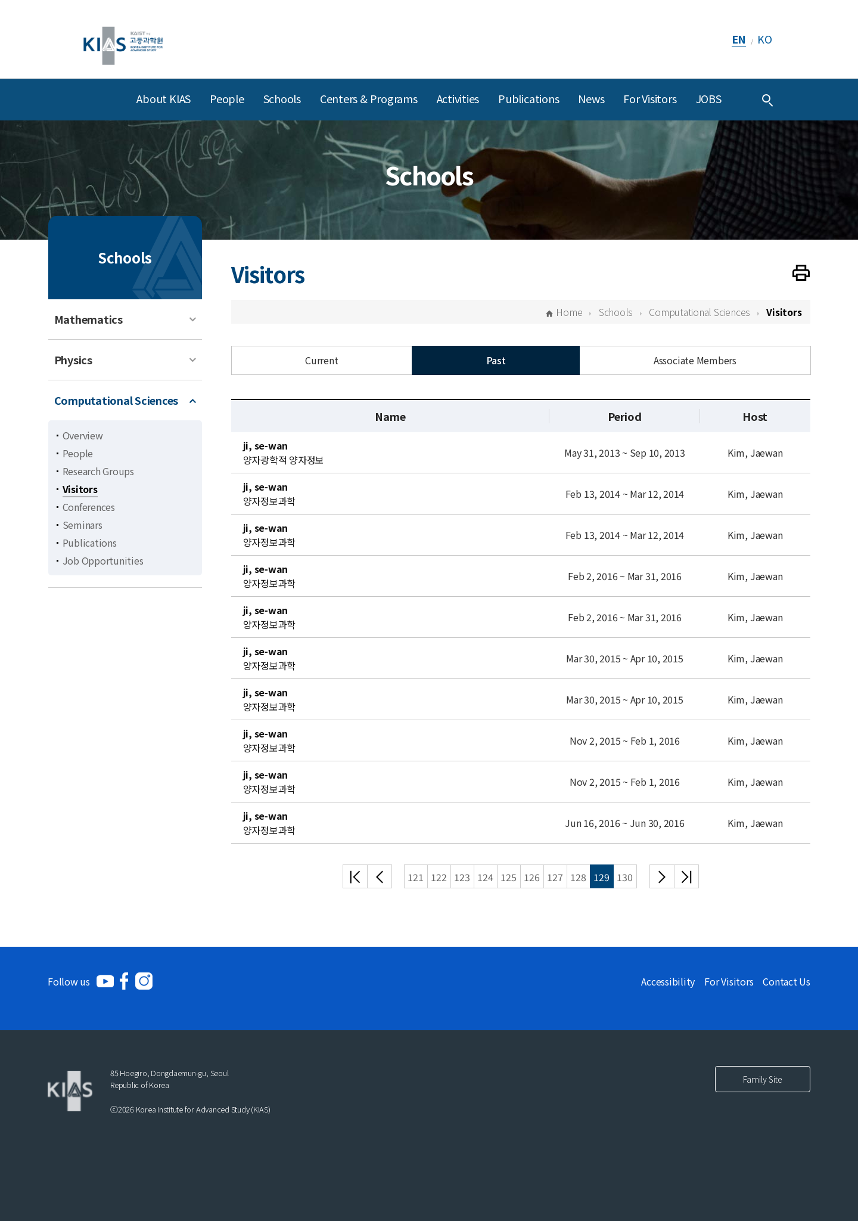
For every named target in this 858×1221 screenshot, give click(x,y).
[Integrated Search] (767, 99)
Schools (282, 98)
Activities (458, 98)
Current (321, 360)
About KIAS (163, 98)
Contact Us (786, 981)
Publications (528, 98)
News (591, 98)
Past (496, 360)
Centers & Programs (369, 98)
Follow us (69, 981)
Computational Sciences (116, 400)
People (227, 98)
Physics (73, 359)
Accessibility (668, 981)
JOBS (709, 98)
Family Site (762, 1079)
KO (764, 39)
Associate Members (695, 360)
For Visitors (649, 98)
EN (739, 39)
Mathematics (88, 319)
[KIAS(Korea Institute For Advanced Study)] (123, 39)
